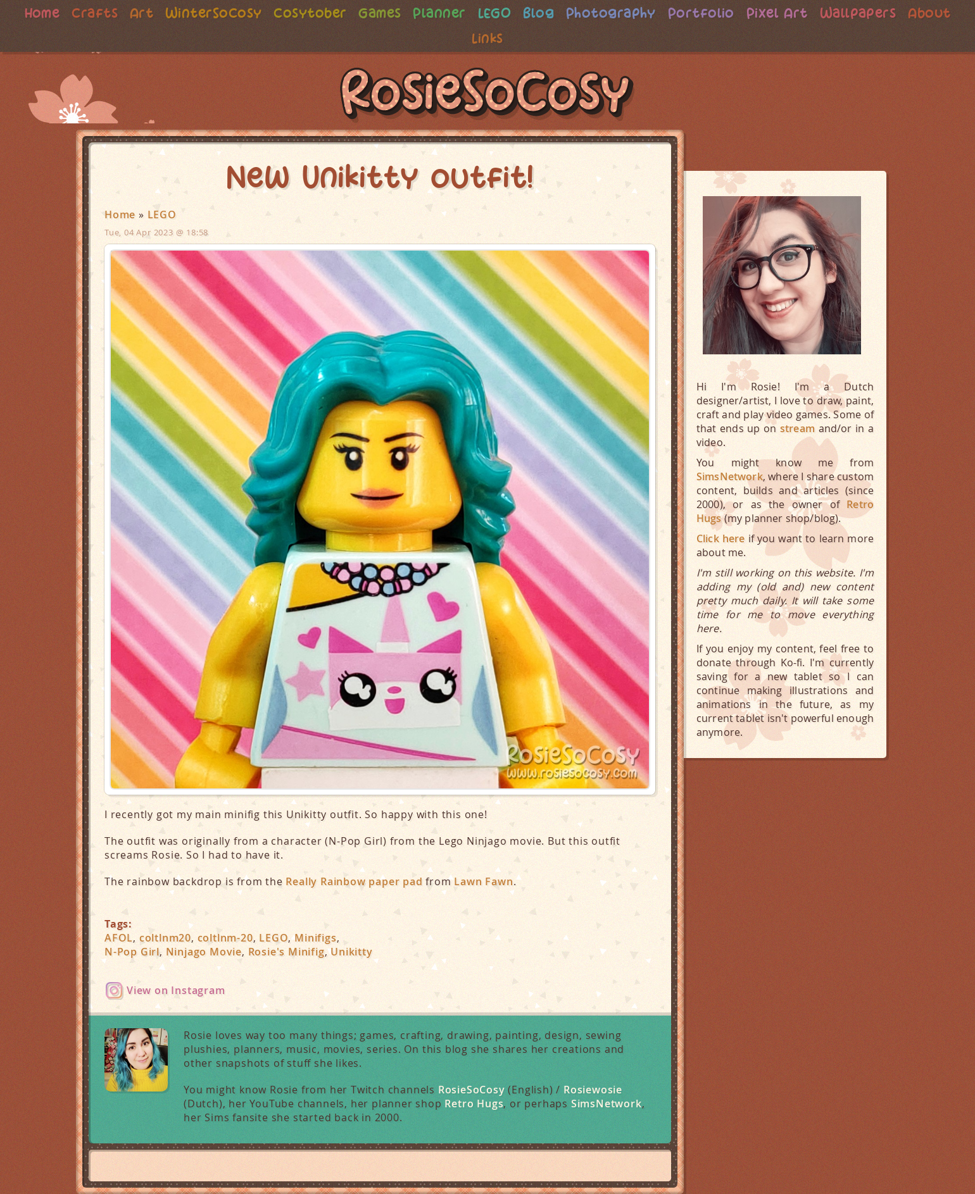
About (465, 38)
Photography (640, 13)
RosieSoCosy (487, 95)
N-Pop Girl (132, 952)
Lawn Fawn (483, 881)
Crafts (113, 13)
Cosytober (333, 13)
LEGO (522, 13)
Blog (566, 13)
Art (161, 13)
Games (405, 13)
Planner (466, 13)
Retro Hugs (473, 1103)
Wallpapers (894, 13)
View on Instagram (176, 990)
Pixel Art (811, 13)
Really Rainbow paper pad (354, 881)
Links (515, 38)
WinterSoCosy (235, 13)
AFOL (118, 938)
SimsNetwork (606, 1103)
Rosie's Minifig (286, 952)
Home (60, 13)
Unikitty (351, 952)
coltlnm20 (165, 938)
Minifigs (315, 938)
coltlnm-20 (225, 938)
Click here (720, 538)
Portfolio (733, 13)
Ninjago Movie (204, 952)
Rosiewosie (592, 1090)
